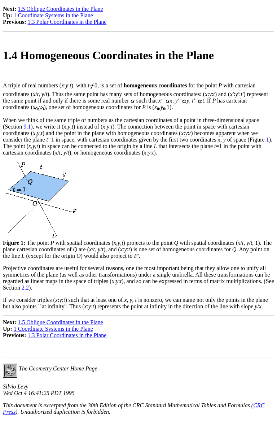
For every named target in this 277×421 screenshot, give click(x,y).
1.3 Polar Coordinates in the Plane (67, 22)
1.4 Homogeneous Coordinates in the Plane (108, 55)
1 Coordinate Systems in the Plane (53, 15)
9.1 (27, 126)
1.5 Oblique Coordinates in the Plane (60, 9)
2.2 (25, 288)
